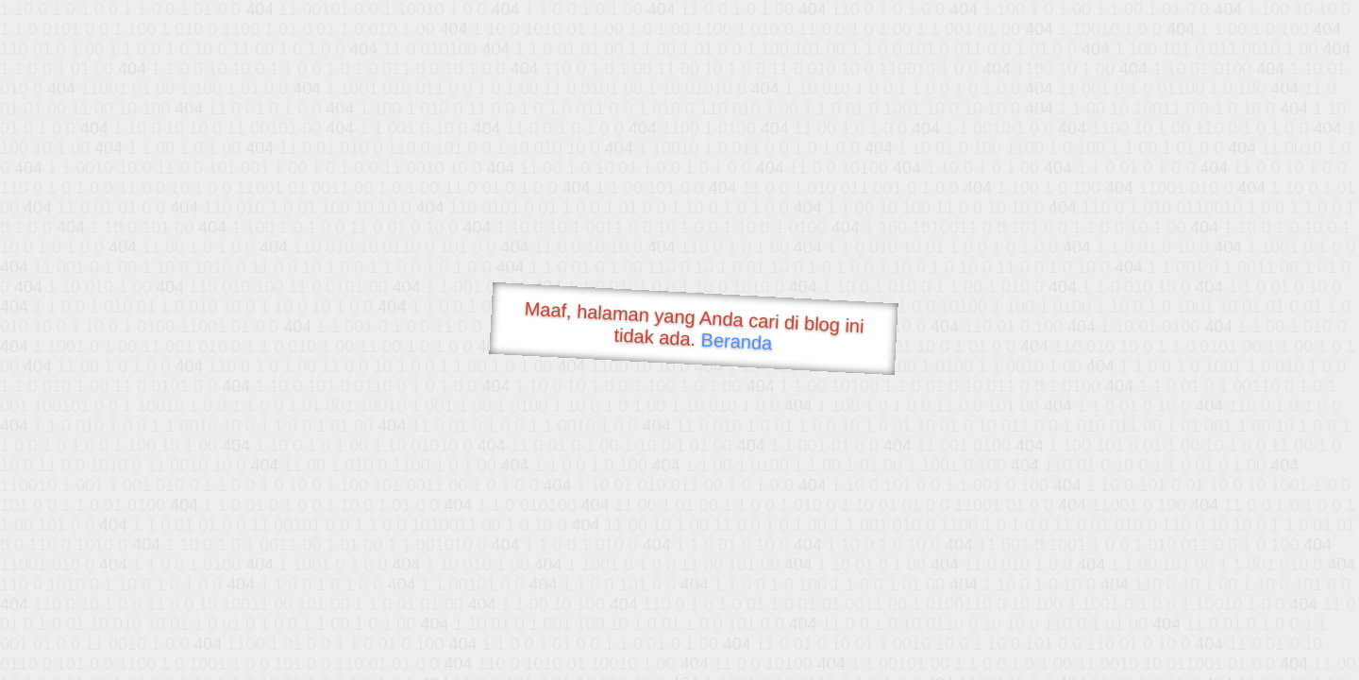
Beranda (736, 341)
